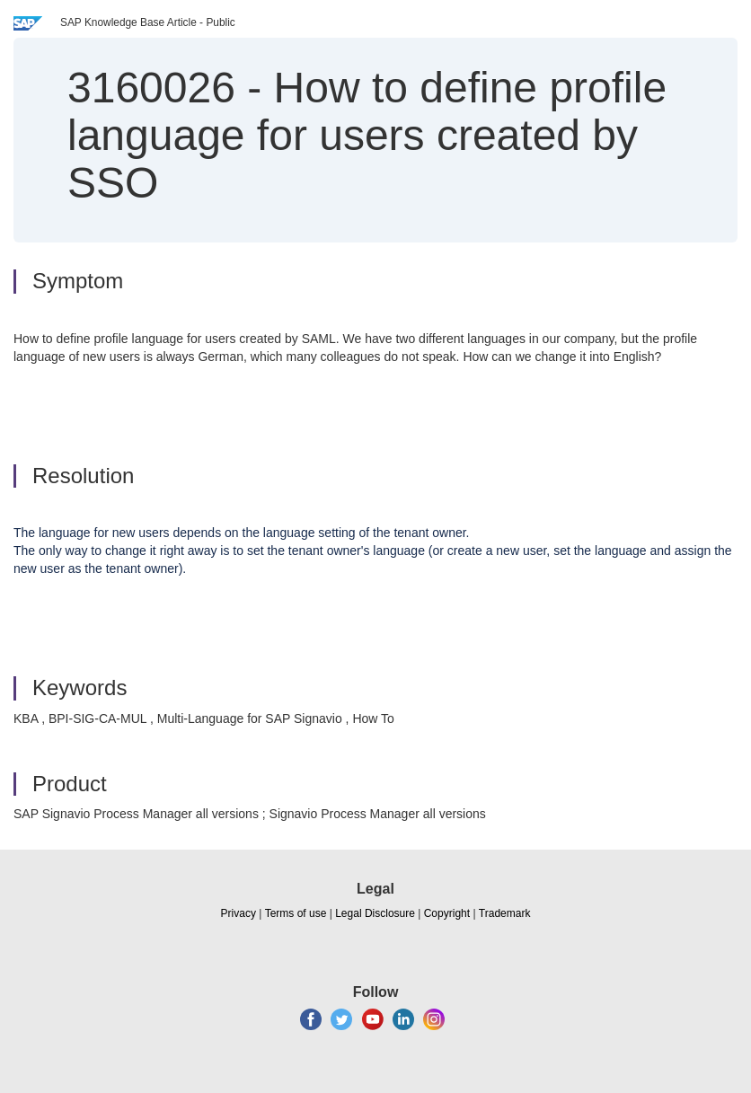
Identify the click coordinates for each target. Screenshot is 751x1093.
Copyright (447, 913)
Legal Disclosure (375, 913)
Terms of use (296, 913)
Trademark (505, 913)
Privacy (238, 913)
